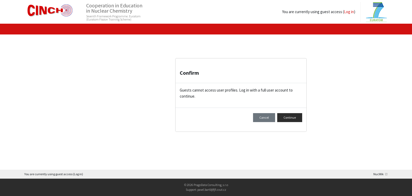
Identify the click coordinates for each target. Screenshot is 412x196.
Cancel (264, 117)
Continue (290, 117)
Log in (349, 11)
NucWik (378, 174)
